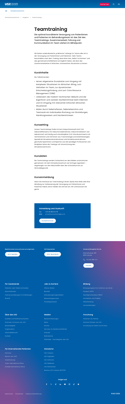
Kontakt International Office (15, 367)
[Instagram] (69, 384)
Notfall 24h (104, 4)
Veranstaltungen (89, 305)
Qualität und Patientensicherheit (16, 319)
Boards (7, 298)
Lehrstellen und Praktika (91, 298)
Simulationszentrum (12, 17)
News (46, 322)
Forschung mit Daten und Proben (95, 326)
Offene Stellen (49, 288)
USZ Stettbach (49, 363)
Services (8, 353)
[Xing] (56, 384)
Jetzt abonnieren (53, 254)
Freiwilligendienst (50, 302)
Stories (46, 326)
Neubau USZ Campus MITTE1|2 (55, 370)
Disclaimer (19, 394)
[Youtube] (65, 384)
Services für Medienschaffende (55, 329)
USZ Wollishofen (50, 367)
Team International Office (14, 363)
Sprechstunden (10, 291)
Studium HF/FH (88, 291)
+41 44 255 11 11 (91, 260)
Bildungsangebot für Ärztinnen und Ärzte (97, 288)
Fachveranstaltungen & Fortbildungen (18, 295)
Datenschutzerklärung (34, 394)
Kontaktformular (47, 221)
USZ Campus (48, 353)
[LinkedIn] (60, 384)
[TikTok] (74, 384)
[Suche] (113, 4)
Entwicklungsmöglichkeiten (54, 295)
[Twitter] (51, 384)
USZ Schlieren (49, 360)
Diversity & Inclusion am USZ (15, 322)
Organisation (9, 329)
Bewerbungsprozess (51, 298)
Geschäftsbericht (11, 333)
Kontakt (88, 265)
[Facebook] (46, 384)
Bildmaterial (48, 336)
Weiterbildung (88, 302)
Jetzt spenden (12, 254)
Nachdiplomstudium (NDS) (92, 295)
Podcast (47, 333)
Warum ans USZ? (11, 356)
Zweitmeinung (10, 360)
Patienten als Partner (90, 319)
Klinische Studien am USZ (92, 322)
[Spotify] (78, 384)
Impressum (9, 394)
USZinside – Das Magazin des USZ (56, 339)
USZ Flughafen (49, 356)
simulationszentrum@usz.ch (55, 214)
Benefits (47, 291)
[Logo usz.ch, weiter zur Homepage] (11, 4)
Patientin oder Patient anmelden (17, 288)
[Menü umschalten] (119, 4)
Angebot (26, 17)
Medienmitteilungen (51, 319)
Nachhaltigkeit (10, 326)
